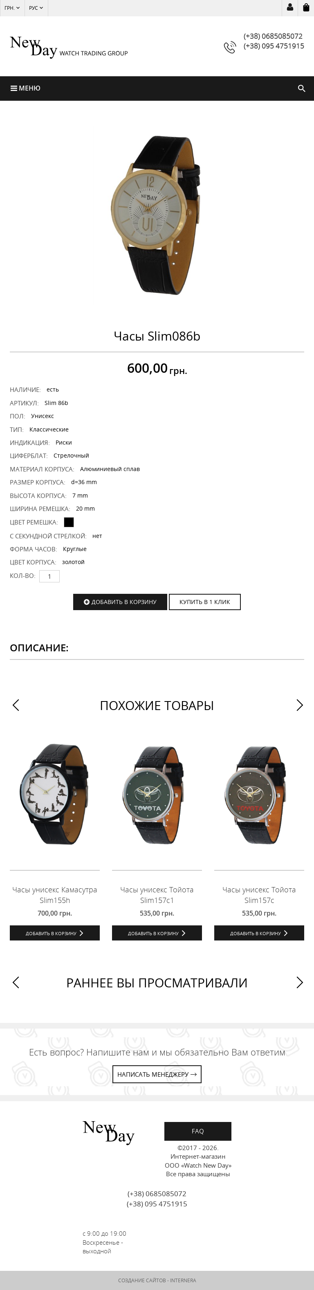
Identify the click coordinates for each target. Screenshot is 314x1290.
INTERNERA (183, 1280)
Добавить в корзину (124, 602)
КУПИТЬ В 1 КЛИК (204, 602)
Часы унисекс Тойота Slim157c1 (157, 894)
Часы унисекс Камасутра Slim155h (54, 894)
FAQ (198, 1131)
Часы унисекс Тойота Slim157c (259, 894)
